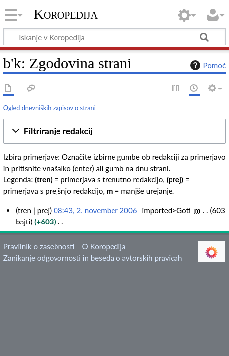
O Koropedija (104, 246)
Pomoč (207, 65)
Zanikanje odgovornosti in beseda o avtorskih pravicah (92, 257)
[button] (114, 131)
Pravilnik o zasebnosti (39, 246)
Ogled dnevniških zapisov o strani (49, 108)
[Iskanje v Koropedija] (114, 36)
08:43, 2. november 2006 (95, 210)
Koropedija (66, 14)
